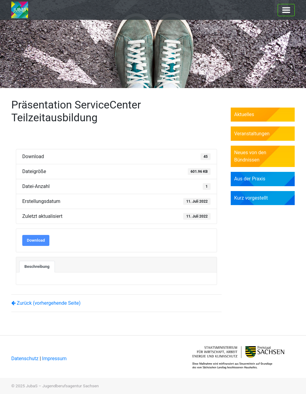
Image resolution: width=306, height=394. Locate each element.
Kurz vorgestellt (251, 198)
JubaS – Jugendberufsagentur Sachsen (62, 385)
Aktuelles (244, 114)
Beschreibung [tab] (37, 266)
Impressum (54, 358)
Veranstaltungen (251, 134)
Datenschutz (25, 358)
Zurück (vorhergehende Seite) (45, 303)
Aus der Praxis (249, 179)
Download (36, 240)
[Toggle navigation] (286, 10)
